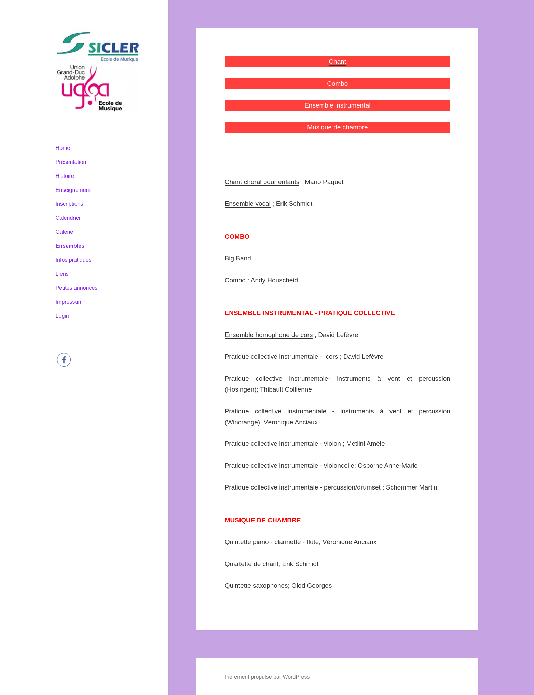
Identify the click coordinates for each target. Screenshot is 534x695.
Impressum (69, 302)
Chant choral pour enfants (262, 181)
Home (63, 148)
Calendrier (68, 218)
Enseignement (73, 190)
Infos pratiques (74, 260)
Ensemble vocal (248, 203)
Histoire (65, 176)
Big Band (238, 258)
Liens (62, 274)
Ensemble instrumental (337, 105)
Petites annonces (77, 288)
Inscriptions (69, 204)
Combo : (238, 280)
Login (62, 316)
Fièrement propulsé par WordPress (267, 677)
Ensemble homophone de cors (269, 334)
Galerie (64, 232)
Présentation (71, 162)
